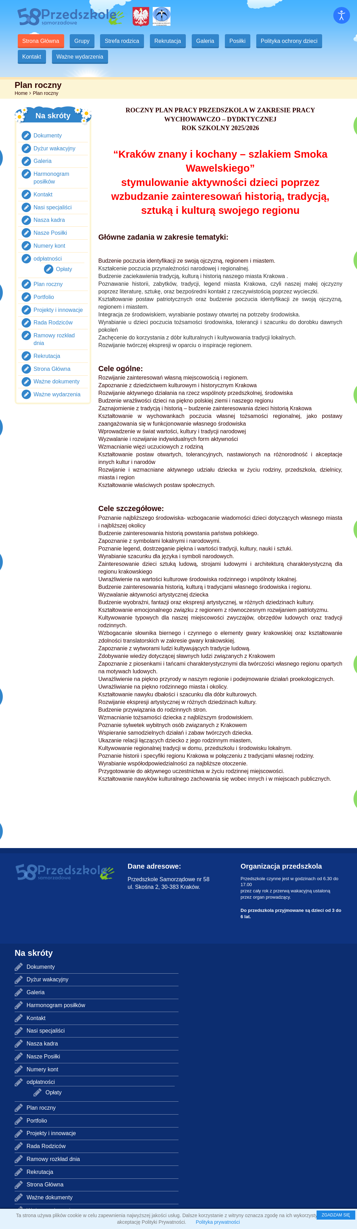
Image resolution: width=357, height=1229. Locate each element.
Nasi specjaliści (52, 207)
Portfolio (43, 297)
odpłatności (47, 259)
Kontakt (32, 57)
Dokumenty (47, 135)
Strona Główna (41, 41)
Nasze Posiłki (50, 233)
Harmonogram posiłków (55, 1005)
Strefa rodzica (124, 41)
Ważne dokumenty (56, 381)
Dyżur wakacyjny (54, 148)
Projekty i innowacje (58, 310)
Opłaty (64, 269)
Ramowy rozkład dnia (53, 1159)
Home (21, 93)
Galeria (209, 41)
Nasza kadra (49, 220)
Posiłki (242, 41)
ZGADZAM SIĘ (336, 1215)
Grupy (83, 41)
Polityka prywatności (218, 1222)
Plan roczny (48, 284)
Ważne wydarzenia (81, 57)
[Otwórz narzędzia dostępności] (341, 15)
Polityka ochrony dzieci (294, 41)
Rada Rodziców (53, 322)
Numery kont (49, 246)
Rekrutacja (170, 41)
